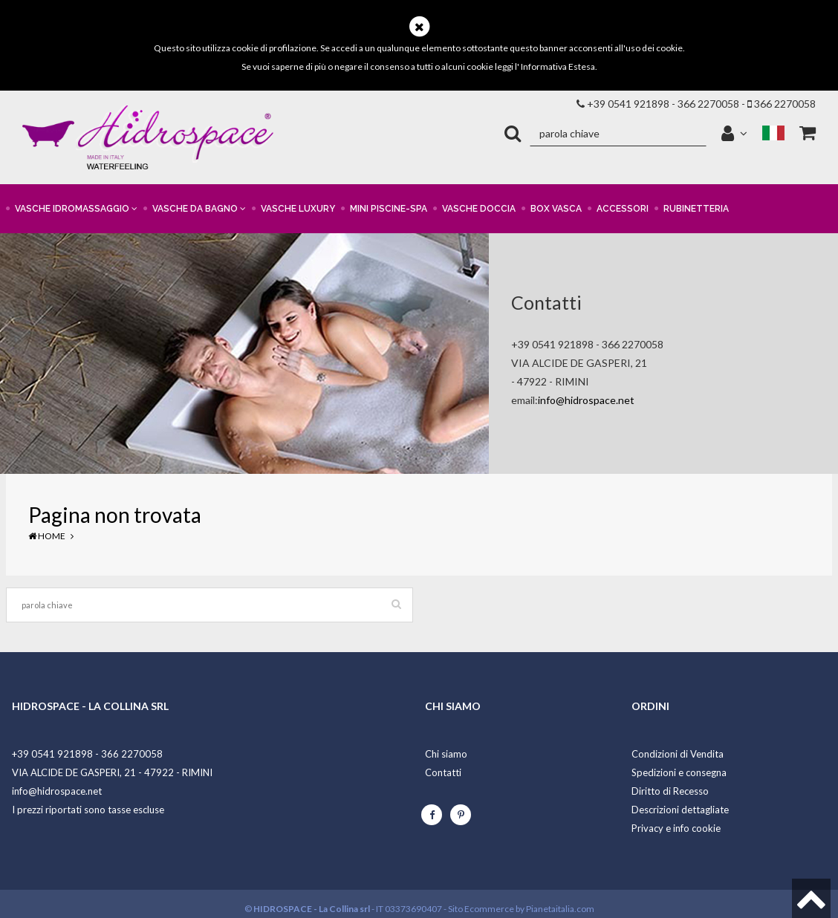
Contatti (443, 772)
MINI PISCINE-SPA (388, 209)
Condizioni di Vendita (677, 754)
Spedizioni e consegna (679, 772)
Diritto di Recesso (670, 791)
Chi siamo (446, 754)
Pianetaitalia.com (560, 908)
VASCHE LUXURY (298, 209)
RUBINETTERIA (696, 209)
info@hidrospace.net (586, 400)
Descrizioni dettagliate (680, 810)
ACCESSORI (623, 209)
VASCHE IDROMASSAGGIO (76, 209)
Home (46, 535)
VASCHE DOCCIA (479, 209)
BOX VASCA (556, 209)
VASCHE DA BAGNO (199, 209)
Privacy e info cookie (676, 828)
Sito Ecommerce (481, 908)
